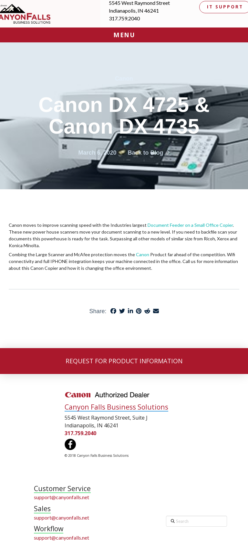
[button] (124, 34)
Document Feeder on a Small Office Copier (190, 225)
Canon (143, 254)
